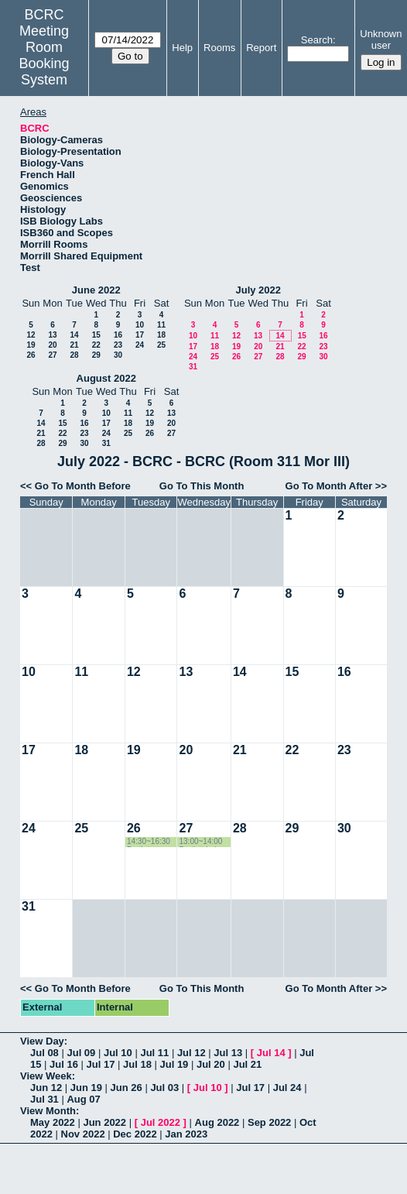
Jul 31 (44, 1099)
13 (52, 335)
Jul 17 (101, 1064)
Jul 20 (211, 1064)
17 (139, 335)
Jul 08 (44, 1052)
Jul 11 (154, 1052)
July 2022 (258, 290)
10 (139, 325)
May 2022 (52, 1122)
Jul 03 (164, 1087)
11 (161, 325)
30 (118, 355)
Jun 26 (126, 1087)
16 (118, 335)
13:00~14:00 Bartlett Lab (200, 842)
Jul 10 (118, 1052)
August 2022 (106, 378)
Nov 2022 (83, 1134)
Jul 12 (191, 1052)
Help (182, 47)
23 (118, 345)
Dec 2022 (134, 1134)
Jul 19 (173, 1064)
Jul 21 (247, 1064)
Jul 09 (81, 1052)
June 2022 (96, 290)
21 (74, 345)
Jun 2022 (104, 1122)
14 (74, 335)
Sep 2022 (269, 1122)
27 (52, 355)
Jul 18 (137, 1064)
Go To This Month (202, 486)
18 (161, 335)
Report (261, 47)
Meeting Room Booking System (44, 55)
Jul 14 (271, 1052)
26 (30, 355)
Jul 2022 (160, 1122)
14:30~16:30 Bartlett (148, 842)
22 (96, 345)
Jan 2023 (186, 1134)
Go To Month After (329, 486)
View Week (46, 1076)
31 (193, 366)
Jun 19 (86, 1087)
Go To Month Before (83, 486)
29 (96, 355)
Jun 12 (46, 1087)
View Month (48, 1111)
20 (52, 345)
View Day (42, 1041)
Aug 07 (83, 1099)
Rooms (219, 47)
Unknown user (381, 39)
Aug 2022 (217, 1122)
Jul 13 (228, 1052)
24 (139, 345)
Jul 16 (64, 1064)
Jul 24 (287, 1087)
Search (317, 40)
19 (30, 345)
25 (161, 345)
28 (74, 355)
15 (96, 335)
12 (30, 335)
